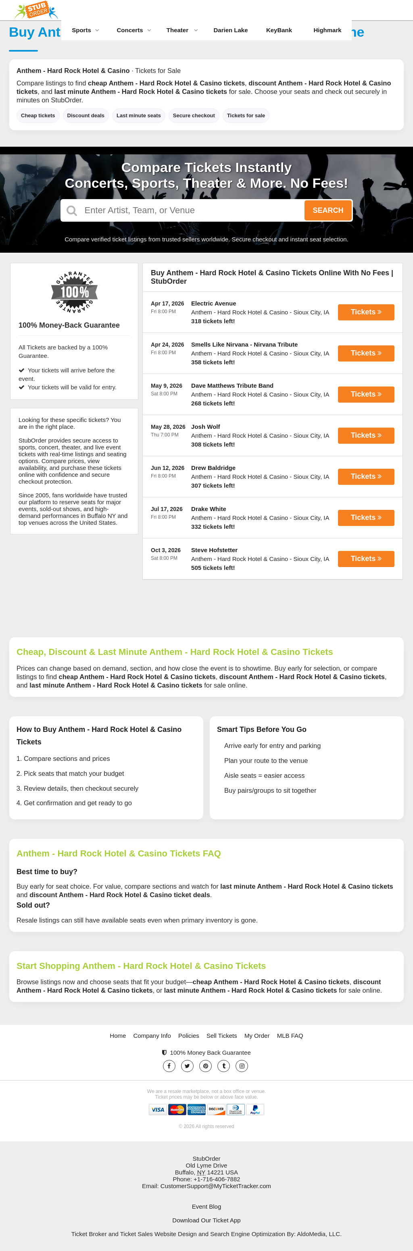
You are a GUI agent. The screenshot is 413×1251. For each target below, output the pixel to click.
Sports (85, 30)
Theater (182, 30)
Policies (188, 1035)
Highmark (327, 30)
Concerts (134, 30)
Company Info (152, 1035)
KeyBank (279, 30)
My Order (257, 1035)
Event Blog (206, 1206)
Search (328, 210)
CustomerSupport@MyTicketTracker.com (216, 1185)
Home (118, 1035)
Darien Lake (230, 30)
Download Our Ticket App (206, 1220)
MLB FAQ (290, 1035)
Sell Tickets (221, 1035)
